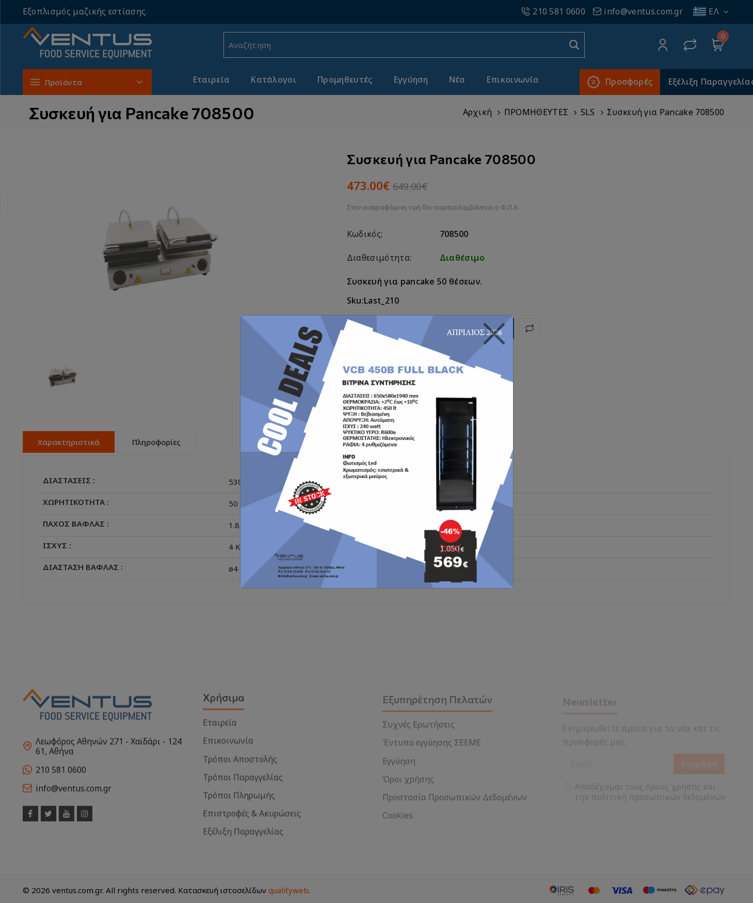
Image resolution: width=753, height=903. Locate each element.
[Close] (494, 334)
